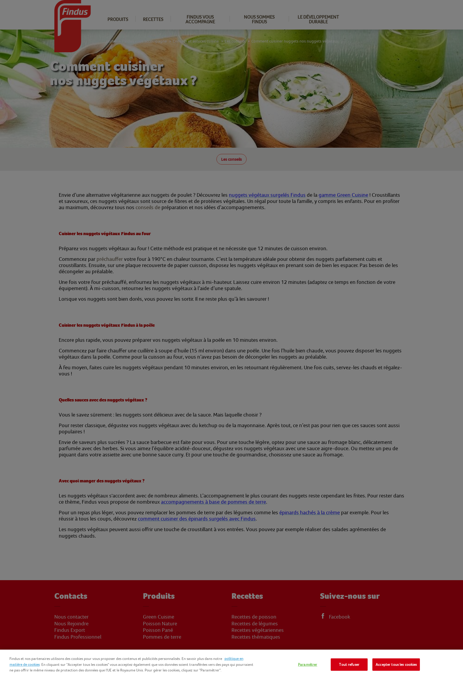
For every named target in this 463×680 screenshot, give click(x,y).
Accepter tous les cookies (396, 664)
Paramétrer (307, 664)
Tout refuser (349, 664)
